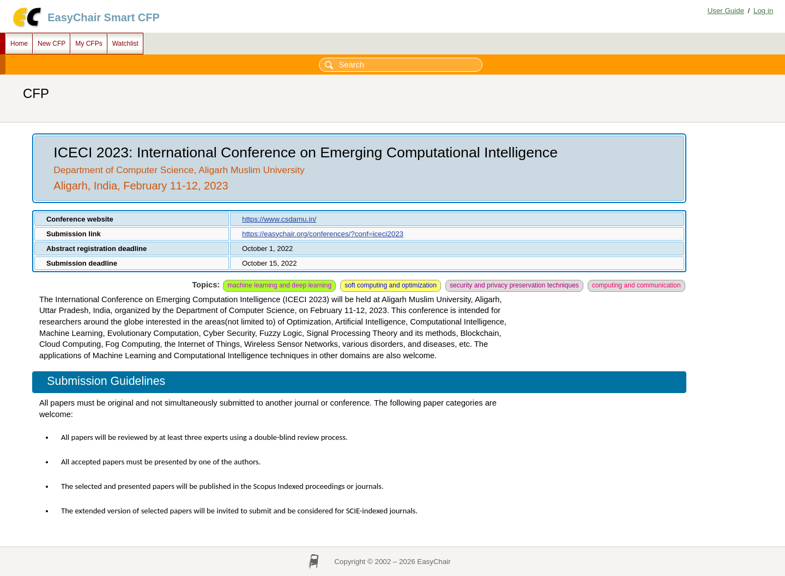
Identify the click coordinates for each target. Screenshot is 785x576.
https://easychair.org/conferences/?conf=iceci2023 (322, 234)
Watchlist (125, 43)
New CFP (51, 43)
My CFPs (88, 43)
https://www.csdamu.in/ (279, 219)
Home (19, 43)
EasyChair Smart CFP (103, 17)
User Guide (726, 11)
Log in (763, 11)
